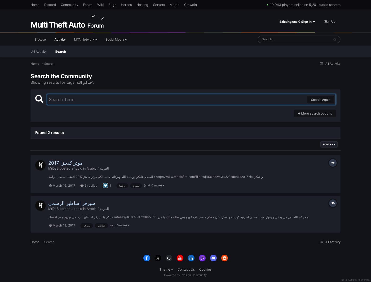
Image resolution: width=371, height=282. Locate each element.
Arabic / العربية (98, 168)
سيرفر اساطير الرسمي (71, 203)
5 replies (88, 185)
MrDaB (53, 168)
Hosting (142, 5)
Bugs (112, 5)
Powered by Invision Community (185, 275)
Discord (50, 5)
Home (35, 5)
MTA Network (85, 39)
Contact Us (186, 269)
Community (69, 5)
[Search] (281, 39)
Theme (166, 269)
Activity (60, 41)
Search (60, 51)
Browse (40, 39)
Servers (159, 5)
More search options (315, 113)
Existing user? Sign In (297, 21)
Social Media (116, 39)
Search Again (320, 100)
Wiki (100, 5)
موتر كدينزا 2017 (65, 163)
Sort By (329, 144)
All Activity (39, 51)
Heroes (126, 5)
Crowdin (190, 5)
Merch (174, 5)
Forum (88, 5)
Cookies (205, 269)
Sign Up (330, 21)
